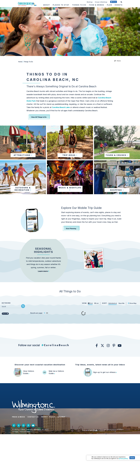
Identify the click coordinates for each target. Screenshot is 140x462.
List (96, 331)
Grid (90, 331)
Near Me (121, 331)
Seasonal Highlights (43, 264)
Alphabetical (112, 331)
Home (20, 62)
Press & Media (18, 445)
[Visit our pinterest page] (114, 373)
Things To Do (79, 5)
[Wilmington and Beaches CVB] (27, 4)
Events (118, 5)
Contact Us (33, 445)
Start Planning (71, 228)
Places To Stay (61, 5)
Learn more (43, 285)
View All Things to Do (38, 117)
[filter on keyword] (23, 334)
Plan (109, 5)
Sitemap (61, 445)
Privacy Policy (48, 445)
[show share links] (117, 61)
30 (47, 341)
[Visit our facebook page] (96, 373)
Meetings (90, 2)
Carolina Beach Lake (61, 107)
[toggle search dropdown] (121, 2)
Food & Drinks (96, 5)
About (46, 5)
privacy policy (123, 458)
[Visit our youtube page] (119, 373)
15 (44, 341)
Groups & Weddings (101, 2)
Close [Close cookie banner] (132, 458)
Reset (5, 341)
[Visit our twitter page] (102, 373)
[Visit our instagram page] (108, 373)
